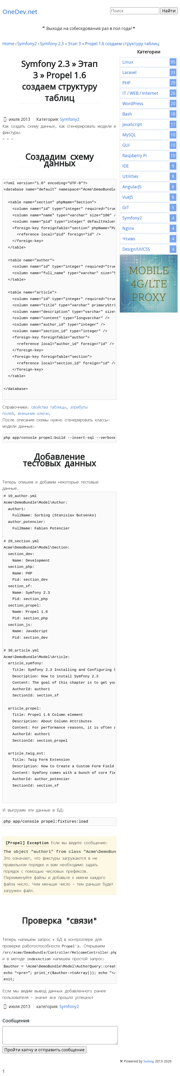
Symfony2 (70, 119)
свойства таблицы (48, 407)
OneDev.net (19, 11)
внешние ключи (33, 413)
